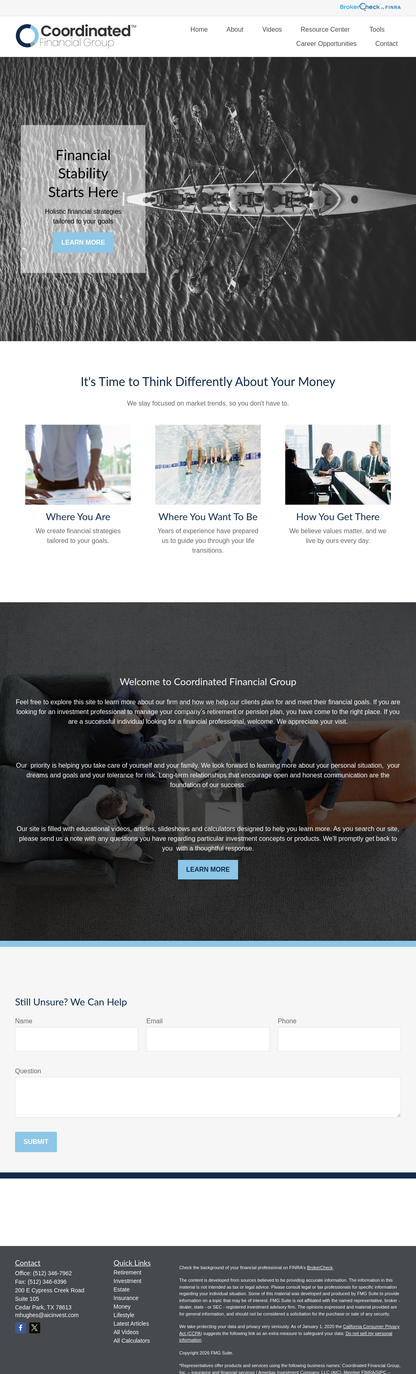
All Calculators (132, 1340)
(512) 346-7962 (52, 1273)
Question (28, 1071)
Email (154, 1021)
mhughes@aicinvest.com (47, 1315)
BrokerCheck (320, 1267)
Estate (122, 1289)
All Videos (126, 1332)
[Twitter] (34, 1327)
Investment (127, 1281)
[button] (199, 29)
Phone (287, 1021)
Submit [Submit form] (36, 1141)
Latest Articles (131, 1323)
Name (23, 1021)
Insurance (126, 1298)
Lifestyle (124, 1315)
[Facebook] (20, 1327)
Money (122, 1306)
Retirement (127, 1272)
